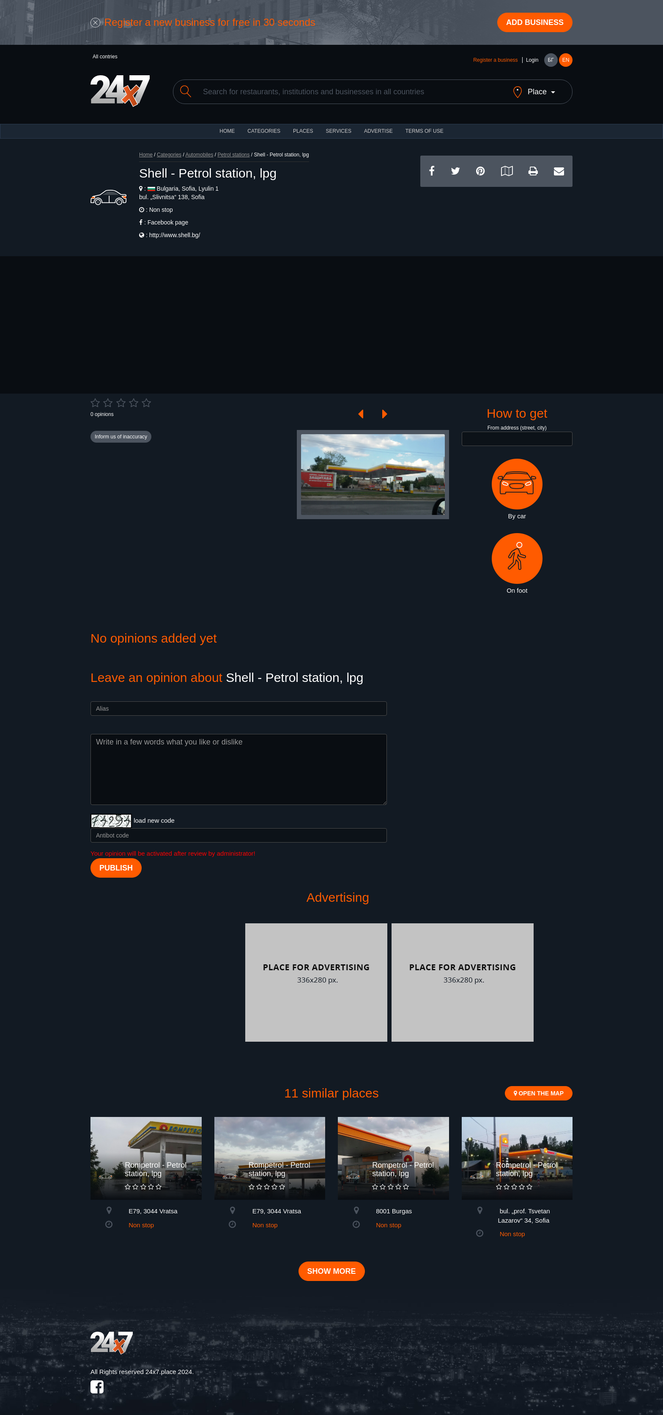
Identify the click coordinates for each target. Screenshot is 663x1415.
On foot (517, 563)
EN (566, 60)
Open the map (539, 1093)
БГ (550, 60)
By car (517, 489)
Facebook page (168, 222)
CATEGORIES (263, 131)
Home (146, 155)
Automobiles (199, 155)
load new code (154, 820)
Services (338, 131)
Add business (535, 22)
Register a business (495, 60)
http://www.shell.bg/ (174, 235)
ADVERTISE (378, 131)
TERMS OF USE (424, 131)
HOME (227, 131)
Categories (169, 155)
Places (303, 131)
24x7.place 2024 (168, 1371)
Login (532, 60)
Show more (331, 1271)
